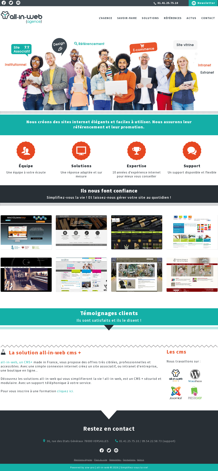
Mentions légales (83, 459)
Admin (140, 459)
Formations (129, 459)
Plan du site (100, 459)
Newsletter (206, 3)
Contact (208, 18)
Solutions (150, 18)
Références (173, 18)
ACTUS (191, 18)
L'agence (105, 18)
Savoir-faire (127, 18)
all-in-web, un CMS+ (17, 362)
